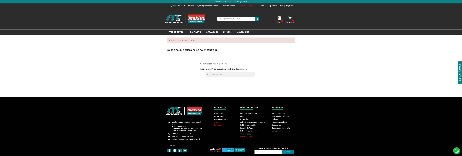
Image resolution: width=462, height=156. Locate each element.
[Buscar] (230, 74)
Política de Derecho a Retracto (252, 122)
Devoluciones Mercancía (281, 116)
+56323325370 (185, 133)
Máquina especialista (248, 113)
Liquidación (218, 125)
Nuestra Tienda (229, 6)
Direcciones (276, 125)
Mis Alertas (276, 131)
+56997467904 (187, 136)
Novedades (218, 116)
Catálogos (218, 113)
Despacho (244, 119)
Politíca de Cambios (248, 125)
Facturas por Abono (279, 122)
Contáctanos (245, 134)
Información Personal (280, 113)
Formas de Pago (246, 128)
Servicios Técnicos (247, 6)
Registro (289, 6)
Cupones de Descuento (281, 128)
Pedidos (275, 119)
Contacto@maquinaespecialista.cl (186, 139)
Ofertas (217, 122)
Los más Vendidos (221, 119)
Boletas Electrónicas (248, 131)
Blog (262, 6)
